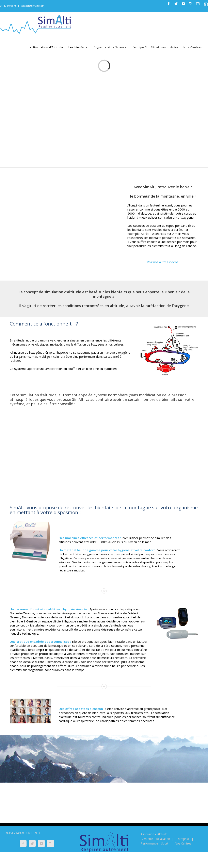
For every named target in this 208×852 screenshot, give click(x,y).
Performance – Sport (154, 843)
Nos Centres (183, 843)
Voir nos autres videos (162, 262)
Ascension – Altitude (154, 834)
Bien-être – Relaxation (155, 839)
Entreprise (183, 839)
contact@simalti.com (32, 5)
